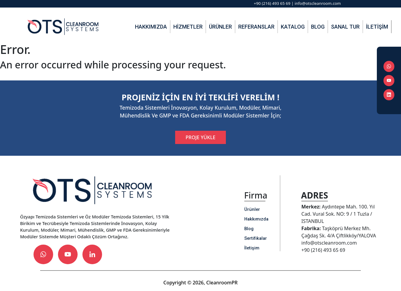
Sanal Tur (345, 26)
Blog (318, 26)
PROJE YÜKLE (201, 137)
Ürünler (220, 26)
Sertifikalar (255, 238)
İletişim (377, 26)
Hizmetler (188, 26)
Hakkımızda (151, 26)
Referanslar (256, 26)
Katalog (293, 26)
